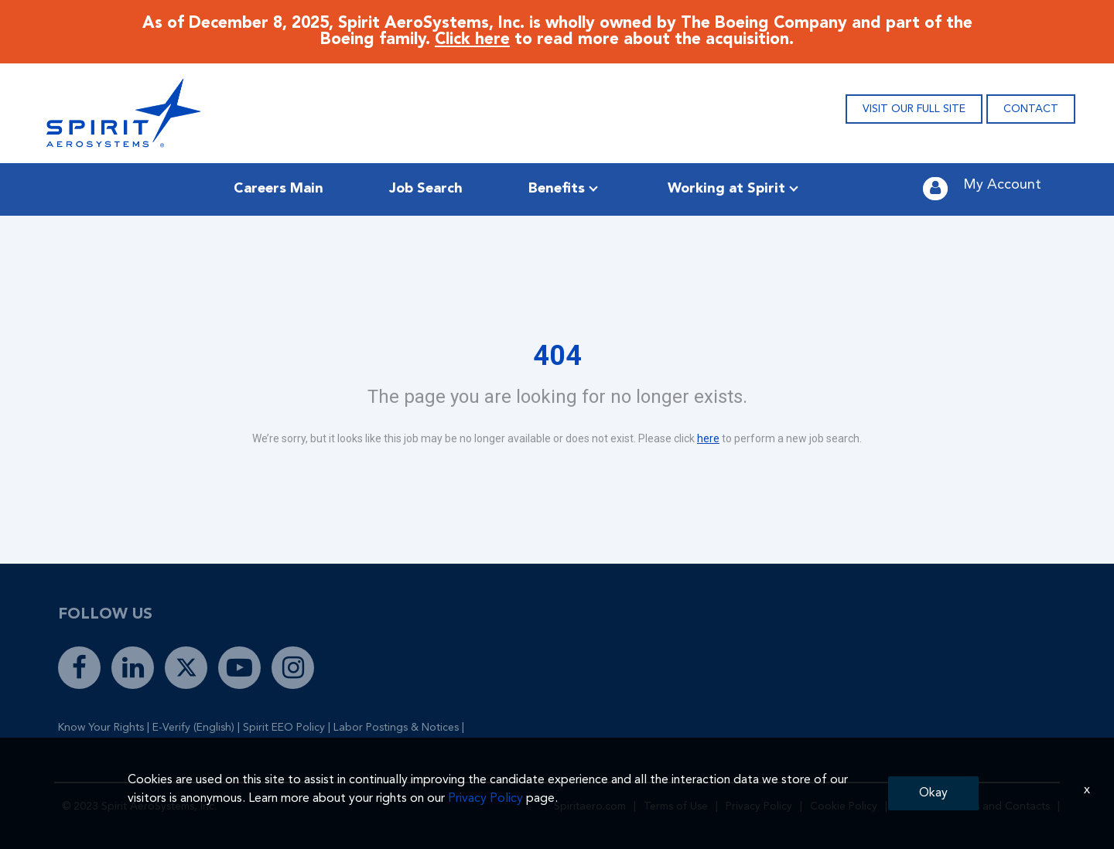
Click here (472, 40)
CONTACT (1030, 109)
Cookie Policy (843, 806)
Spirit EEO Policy (284, 727)
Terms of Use (676, 806)
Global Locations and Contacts (972, 806)
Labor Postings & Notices (396, 727)
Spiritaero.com (590, 806)
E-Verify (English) (193, 727)
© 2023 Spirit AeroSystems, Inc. (139, 806)
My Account (1002, 185)
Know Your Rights (101, 727)
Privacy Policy (759, 806)
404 (557, 355)
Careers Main (278, 189)
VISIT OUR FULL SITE (914, 109)
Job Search (426, 189)
